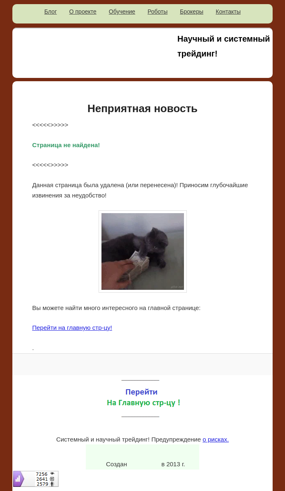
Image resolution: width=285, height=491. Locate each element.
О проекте (83, 11)
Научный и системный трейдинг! (223, 46)
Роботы (157, 11)
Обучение (122, 11)
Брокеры (191, 11)
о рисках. (216, 439)
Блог (51, 11)
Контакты (228, 11)
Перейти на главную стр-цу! (72, 327)
